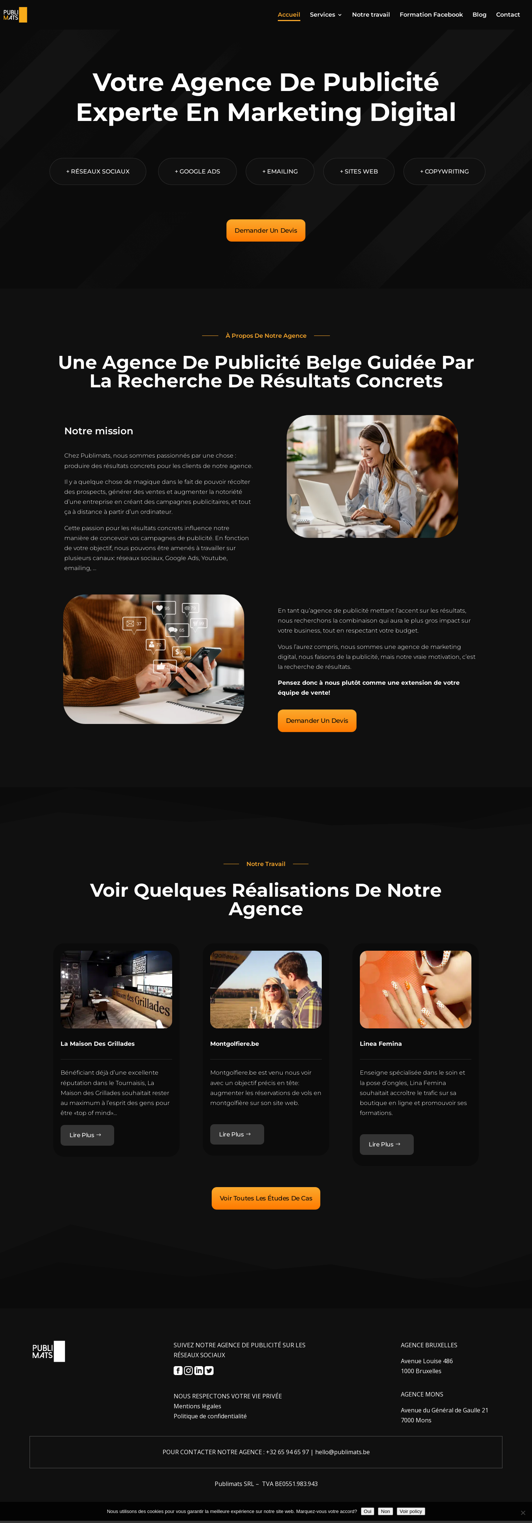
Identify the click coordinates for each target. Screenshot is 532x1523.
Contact (508, 15)
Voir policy (411, 1511)
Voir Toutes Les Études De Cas (266, 1200)
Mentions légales (197, 1408)
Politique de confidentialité (210, 1418)
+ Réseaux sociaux (98, 171)
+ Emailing (280, 171)
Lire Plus (81, 1136)
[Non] (522, 1512)
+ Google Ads (197, 171)
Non (385, 1511)
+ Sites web (359, 171)
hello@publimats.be (342, 1454)
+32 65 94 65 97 (287, 1454)
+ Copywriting (444, 171)
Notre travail (371, 15)
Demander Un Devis (266, 231)
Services (322, 15)
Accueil (289, 15)
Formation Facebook (431, 15)
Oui (368, 1511)
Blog (480, 15)
